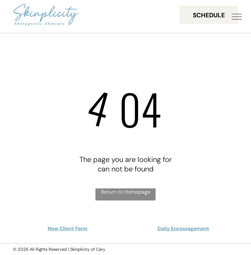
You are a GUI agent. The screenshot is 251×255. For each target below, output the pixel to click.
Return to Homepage (125, 191)
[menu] (236, 16)
